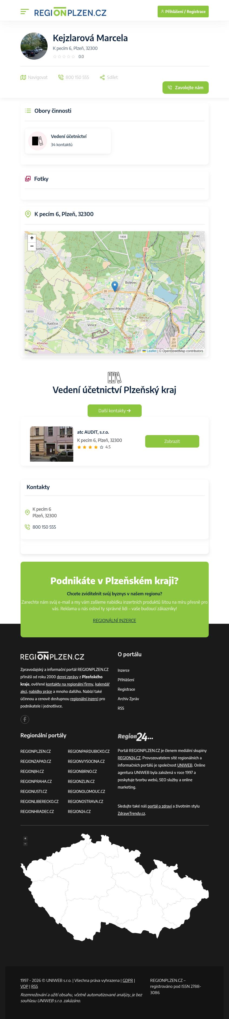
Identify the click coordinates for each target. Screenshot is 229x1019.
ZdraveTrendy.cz (132, 813)
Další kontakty (114, 410)
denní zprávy (68, 676)
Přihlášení (126, 679)
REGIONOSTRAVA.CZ (86, 801)
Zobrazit (172, 441)
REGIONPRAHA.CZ (36, 781)
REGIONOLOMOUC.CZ (87, 791)
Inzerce (124, 670)
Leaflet (149, 351)
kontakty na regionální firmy (70, 684)
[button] (114, 286)
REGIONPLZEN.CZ (36, 751)
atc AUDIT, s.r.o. (93, 432)
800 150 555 (44, 527)
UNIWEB (185, 765)
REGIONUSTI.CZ (34, 791)
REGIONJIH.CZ (33, 771)
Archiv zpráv (129, 698)
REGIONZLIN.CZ (81, 781)
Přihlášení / (173, 11)
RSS (121, 708)
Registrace (196, 11)
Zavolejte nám (185, 87)
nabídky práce (41, 691)
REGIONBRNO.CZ (83, 771)
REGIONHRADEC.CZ (38, 811)
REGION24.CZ (79, 811)
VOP (25, 986)
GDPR (127, 980)
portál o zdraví (160, 806)
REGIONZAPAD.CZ (36, 761)
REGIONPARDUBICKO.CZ (89, 751)
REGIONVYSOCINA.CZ (86, 761)
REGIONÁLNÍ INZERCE (114, 620)
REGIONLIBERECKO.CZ (40, 801)
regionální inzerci (84, 698)
